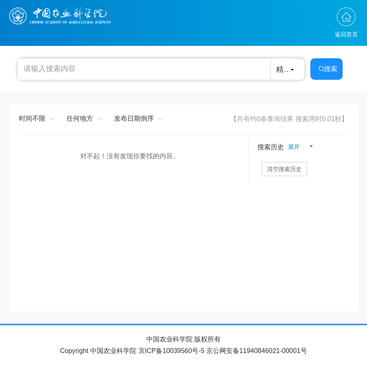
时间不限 (32, 118)
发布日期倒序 (134, 118)
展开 (297, 146)
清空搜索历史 (284, 169)
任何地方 (80, 118)
